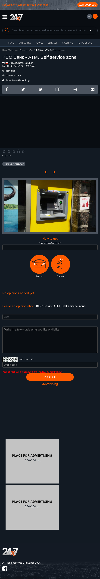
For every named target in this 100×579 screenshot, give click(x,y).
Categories (13, 50)
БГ (89, 16)
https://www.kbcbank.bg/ (18, 80)
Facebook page (13, 75)
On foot (60, 266)
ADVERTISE (67, 43)
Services (52, 43)
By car (39, 266)
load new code (26, 359)
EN (95, 16)
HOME (11, 43)
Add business (87, 4)
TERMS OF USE (85, 43)
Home (4, 50)
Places (39, 43)
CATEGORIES (25, 43)
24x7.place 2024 (31, 562)
